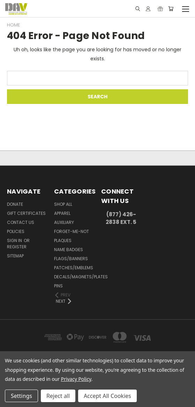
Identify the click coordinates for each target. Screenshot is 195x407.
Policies (15, 231)
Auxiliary (64, 222)
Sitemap (15, 256)
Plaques (63, 240)
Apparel (62, 213)
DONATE (15, 204)
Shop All (63, 204)
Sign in (15, 240)
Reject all (58, 396)
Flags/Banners (71, 259)
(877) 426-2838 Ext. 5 (121, 218)
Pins (58, 286)
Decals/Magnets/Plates (81, 277)
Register (17, 247)
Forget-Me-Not (71, 231)
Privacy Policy (76, 379)
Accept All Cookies (107, 396)
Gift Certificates (26, 213)
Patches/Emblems (73, 268)
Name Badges (68, 250)
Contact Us (20, 222)
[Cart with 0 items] (170, 8)
